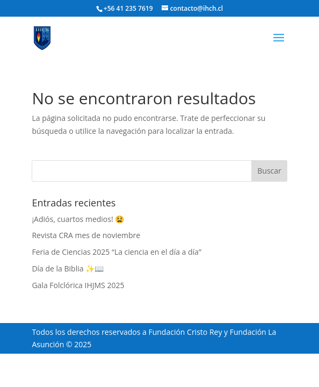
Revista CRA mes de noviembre (86, 235)
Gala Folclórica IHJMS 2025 (78, 285)
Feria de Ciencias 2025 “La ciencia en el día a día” (116, 252)
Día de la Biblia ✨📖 (68, 268)
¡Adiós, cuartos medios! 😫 (78, 219)
